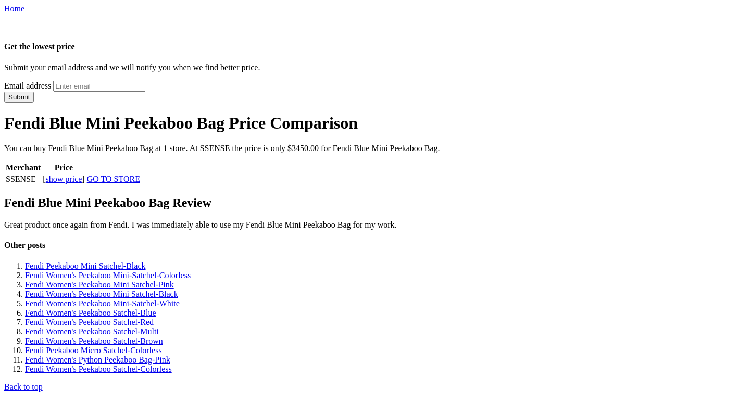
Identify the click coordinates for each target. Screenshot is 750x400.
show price (64, 178)
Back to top (23, 386)
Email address (27, 85)
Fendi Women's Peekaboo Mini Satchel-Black (101, 294)
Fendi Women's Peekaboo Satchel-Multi (92, 331)
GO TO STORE (113, 178)
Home (14, 8)
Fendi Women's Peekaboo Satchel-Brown (94, 340)
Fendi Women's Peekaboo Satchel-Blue (90, 312)
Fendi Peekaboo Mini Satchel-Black (85, 265)
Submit (19, 97)
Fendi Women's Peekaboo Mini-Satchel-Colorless (108, 275)
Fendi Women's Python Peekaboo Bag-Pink (97, 359)
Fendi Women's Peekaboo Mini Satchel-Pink (99, 284)
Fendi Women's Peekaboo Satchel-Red (89, 322)
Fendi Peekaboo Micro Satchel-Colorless (93, 350)
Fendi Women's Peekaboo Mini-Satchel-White (102, 303)
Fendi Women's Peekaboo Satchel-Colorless (98, 369)
